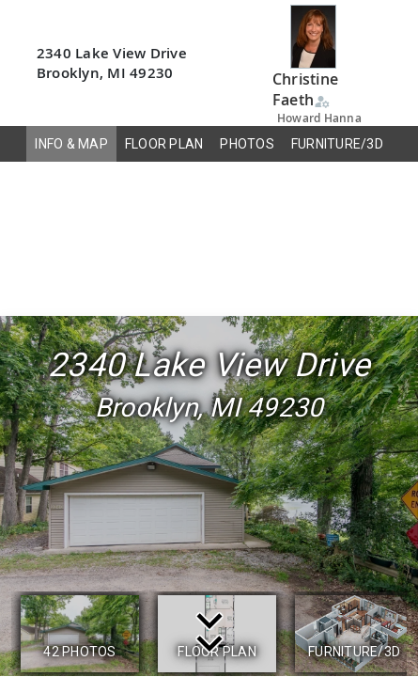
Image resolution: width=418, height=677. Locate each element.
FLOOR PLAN (164, 143)
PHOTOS (247, 143)
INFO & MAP (71, 143)
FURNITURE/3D (337, 143)
